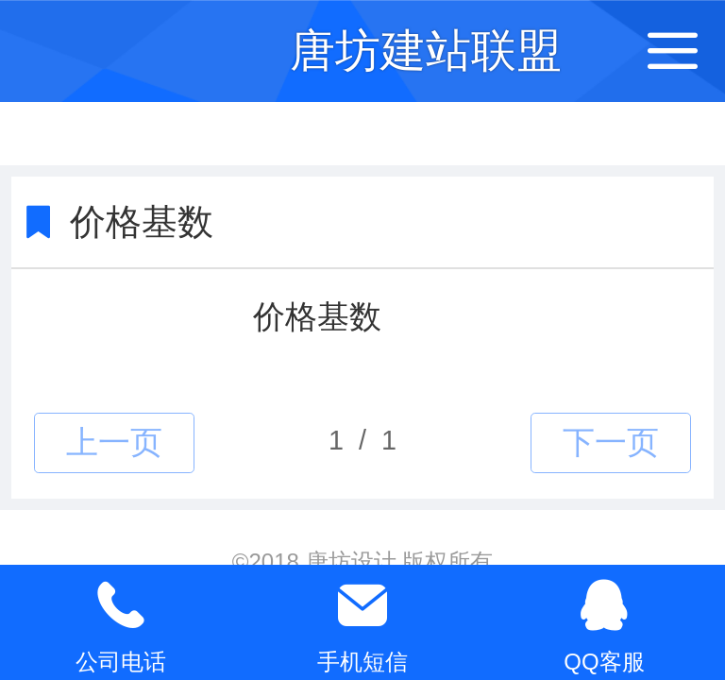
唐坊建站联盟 (426, 51)
